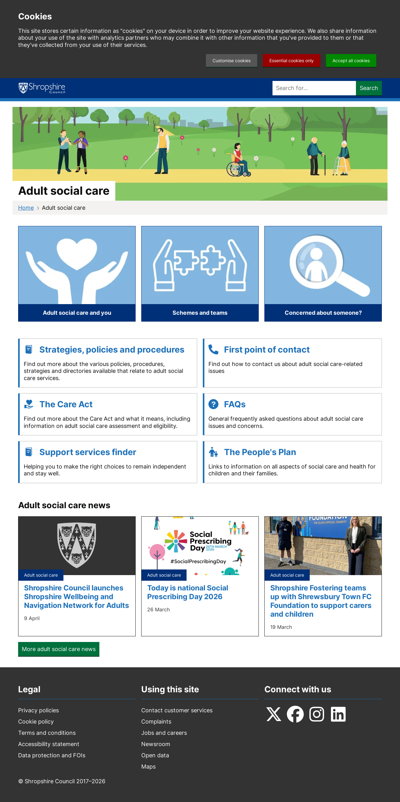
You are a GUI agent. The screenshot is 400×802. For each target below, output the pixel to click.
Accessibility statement (48, 744)
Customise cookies (231, 60)
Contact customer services (176, 710)
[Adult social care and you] (77, 274)
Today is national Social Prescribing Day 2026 (187, 592)
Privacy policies (38, 710)
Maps (148, 766)
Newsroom (155, 744)
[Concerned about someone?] (323, 274)
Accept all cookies (351, 60)
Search (369, 88)
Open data (155, 755)
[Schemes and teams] (200, 274)
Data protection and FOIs (51, 755)
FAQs (235, 404)
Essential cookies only (291, 60)
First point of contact (267, 349)
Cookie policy (36, 721)
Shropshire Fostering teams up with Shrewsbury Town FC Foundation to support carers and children (321, 601)
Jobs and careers (164, 732)
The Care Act (65, 404)
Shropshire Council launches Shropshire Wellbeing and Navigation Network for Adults (76, 596)
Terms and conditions (47, 732)
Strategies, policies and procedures (111, 349)
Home (26, 207)
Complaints (156, 721)
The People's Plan (260, 452)
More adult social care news (59, 649)
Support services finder (87, 452)
